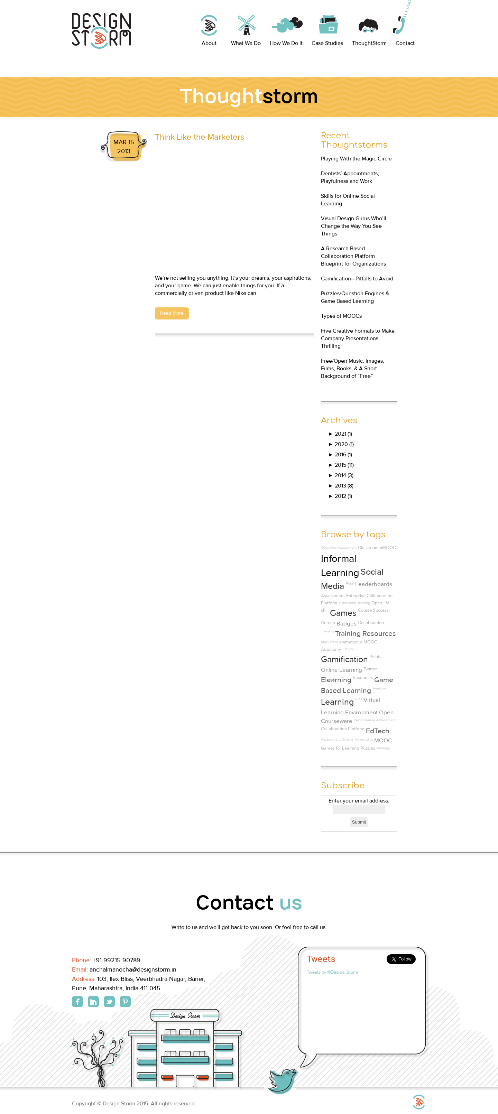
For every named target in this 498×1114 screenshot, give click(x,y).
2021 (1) (340, 433)
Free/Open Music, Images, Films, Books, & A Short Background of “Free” (352, 369)
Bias (358, 699)
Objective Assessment (339, 547)
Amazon (379, 688)
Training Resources (365, 633)
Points (375, 656)
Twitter (370, 669)
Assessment (333, 595)
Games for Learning (340, 748)
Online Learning (341, 670)
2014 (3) (340, 475)
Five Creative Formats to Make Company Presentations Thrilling (358, 338)
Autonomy (331, 649)
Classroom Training (354, 602)
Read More (172, 313)
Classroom (368, 547)
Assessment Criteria (337, 739)
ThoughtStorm (369, 43)
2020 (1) (341, 444)
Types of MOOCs (341, 316)
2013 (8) (340, 485)
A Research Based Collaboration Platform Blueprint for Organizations (353, 256)
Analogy (383, 748)
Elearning (336, 680)
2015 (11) (341, 465)
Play (349, 583)
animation (349, 642)
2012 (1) (340, 496)
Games (343, 613)
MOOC (383, 740)
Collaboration (371, 622)
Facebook (77, 1001)
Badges (346, 624)
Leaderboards (373, 584)
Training (327, 631)
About (209, 43)
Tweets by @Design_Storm (332, 972)
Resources (363, 677)
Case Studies (327, 43)
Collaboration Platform (343, 729)
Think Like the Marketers (199, 137)
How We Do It (286, 43)
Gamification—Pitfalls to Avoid (357, 278)
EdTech (377, 731)
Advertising (364, 739)
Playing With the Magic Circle (356, 158)
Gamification (344, 659)
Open (376, 603)
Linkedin (93, 1001)
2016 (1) (340, 454)
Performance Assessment (375, 720)
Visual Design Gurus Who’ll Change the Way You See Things (353, 226)
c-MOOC (368, 642)
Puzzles (367, 748)
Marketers (329, 641)
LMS (346, 649)
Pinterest (125, 1001)
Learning (337, 702)
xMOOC (388, 547)
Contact (405, 43)
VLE (354, 649)
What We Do (246, 43)
